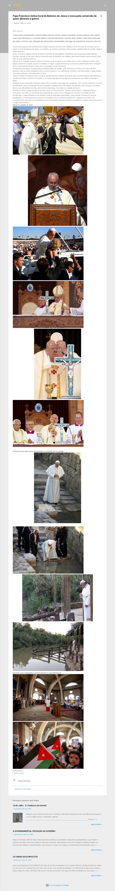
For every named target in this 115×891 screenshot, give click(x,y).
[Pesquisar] (105, 6)
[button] (101, 16)
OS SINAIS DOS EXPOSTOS (25, 857)
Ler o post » (96, 824)
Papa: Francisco (24, 781)
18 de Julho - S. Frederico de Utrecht (30, 805)
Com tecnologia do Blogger (57, 885)
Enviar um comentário (23, 789)
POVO (17, 5)
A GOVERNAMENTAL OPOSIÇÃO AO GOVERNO (34, 831)
